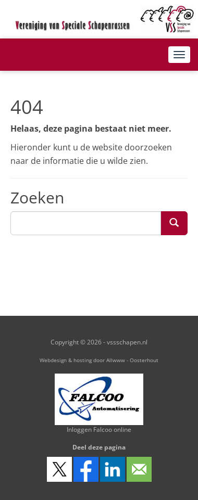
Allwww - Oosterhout (132, 360)
